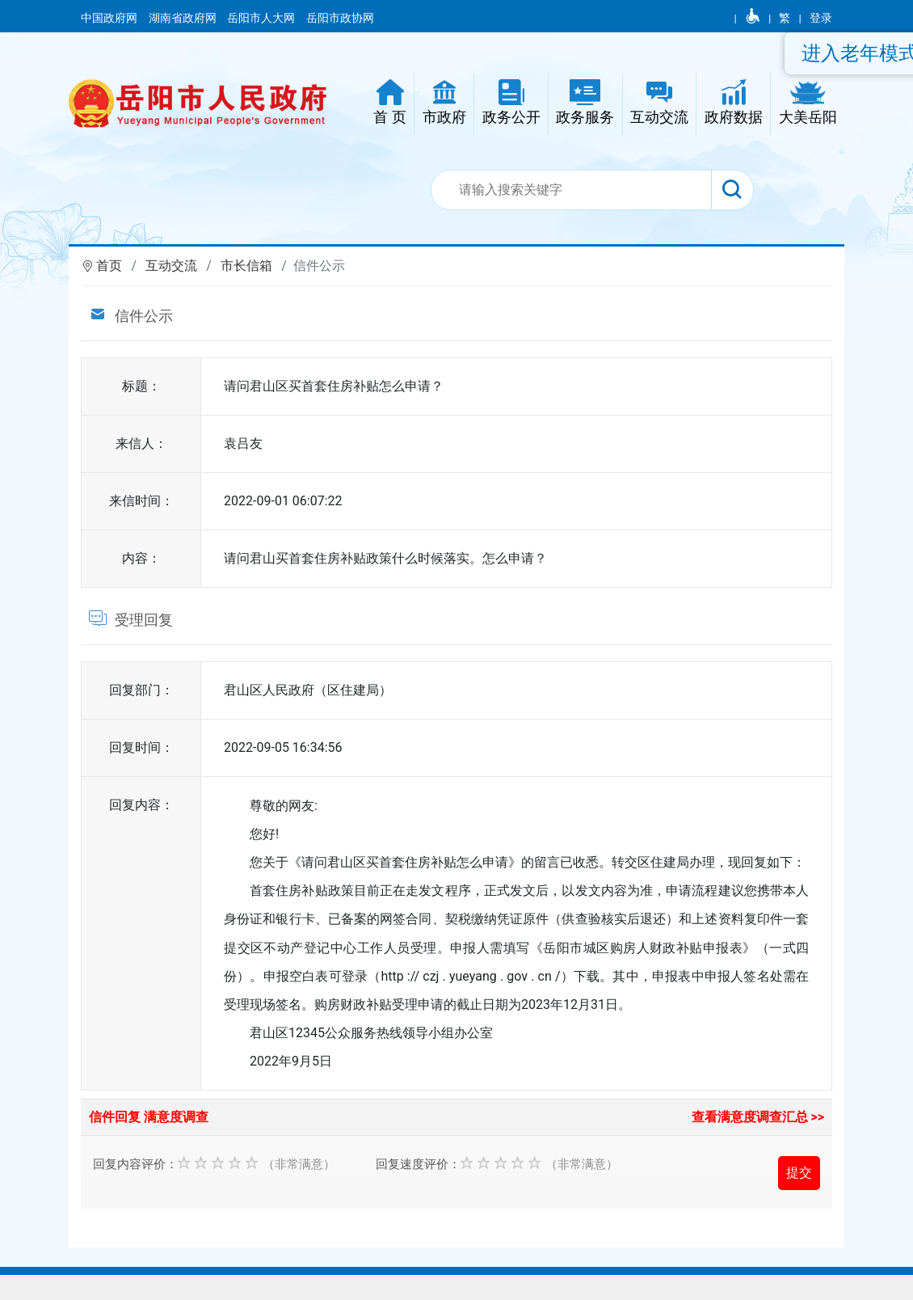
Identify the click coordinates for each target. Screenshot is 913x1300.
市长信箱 (246, 265)
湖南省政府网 (184, 17)
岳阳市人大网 (262, 17)
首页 (109, 265)
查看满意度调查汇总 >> (758, 1117)
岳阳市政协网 (340, 17)
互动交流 (171, 265)
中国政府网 (110, 17)
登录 (821, 17)
